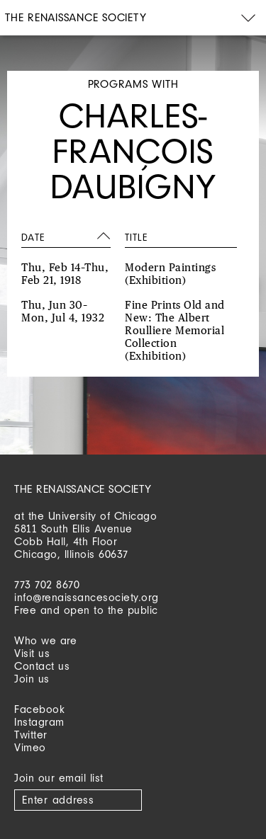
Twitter (31, 734)
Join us (32, 678)
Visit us (32, 653)
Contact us (42, 666)
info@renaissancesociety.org (86, 597)
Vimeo (30, 747)
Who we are (45, 640)
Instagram (39, 722)
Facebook (39, 709)
